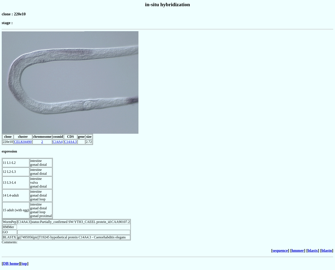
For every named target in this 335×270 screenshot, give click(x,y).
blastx (313, 250)
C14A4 (58, 142)
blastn (327, 250)
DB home (11, 263)
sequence (280, 250)
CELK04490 (23, 142)
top (24, 263)
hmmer (298, 250)
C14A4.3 (70, 142)
